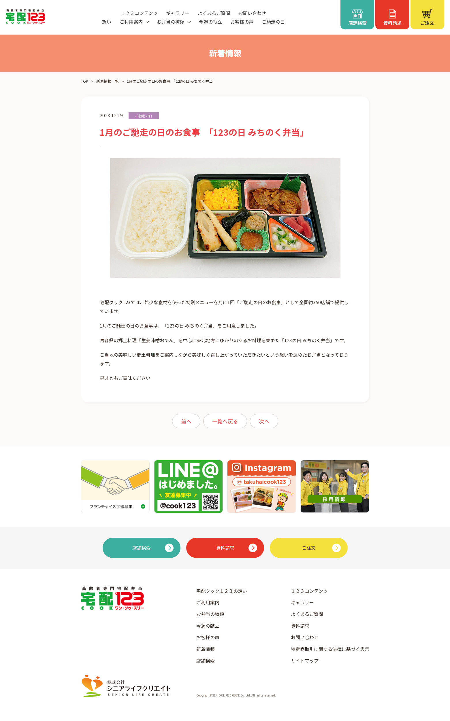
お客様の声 (241, 21)
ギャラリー (177, 13)
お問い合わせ (252, 13)
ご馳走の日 (273, 21)
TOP (84, 81)
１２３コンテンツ (139, 13)
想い (106, 21)
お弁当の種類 (210, 613)
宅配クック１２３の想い (221, 590)
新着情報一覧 (107, 81)
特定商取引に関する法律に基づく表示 (330, 649)
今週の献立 (210, 21)
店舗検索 (205, 660)
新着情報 (205, 649)
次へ (264, 421)
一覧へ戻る (225, 421)
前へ (186, 421)
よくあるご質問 (214, 13)
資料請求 (300, 625)
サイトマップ (305, 660)
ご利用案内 (207, 602)
